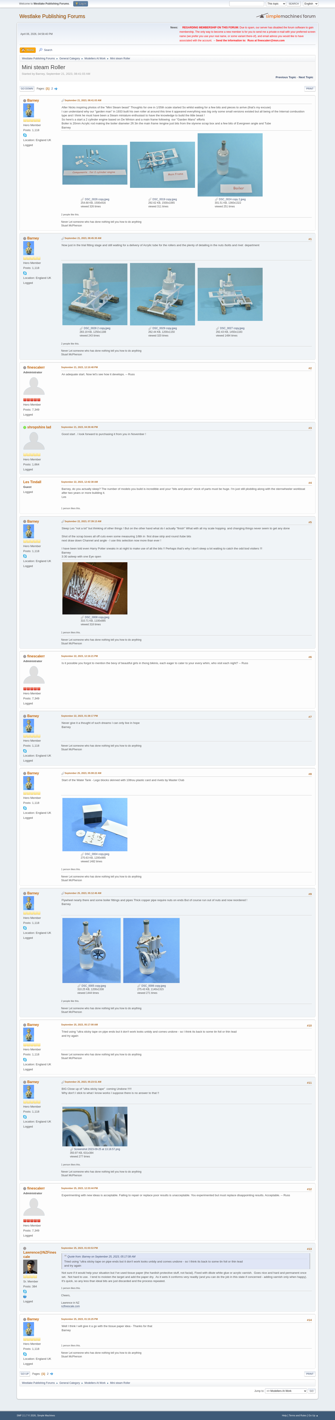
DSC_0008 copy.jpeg (95, 617)
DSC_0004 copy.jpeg (95, 854)
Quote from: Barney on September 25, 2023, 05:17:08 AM (101, 1256)
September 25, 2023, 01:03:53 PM (79, 1248)
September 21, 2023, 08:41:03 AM (83, 100)
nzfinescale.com (70, 1306)
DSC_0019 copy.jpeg (162, 199)
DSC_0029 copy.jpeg (162, 328)
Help (284, 1415)
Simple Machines (46, 1415)
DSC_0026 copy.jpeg (95, 199)
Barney (33, 100)
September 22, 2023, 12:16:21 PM (79, 656)
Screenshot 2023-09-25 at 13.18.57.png (95, 1149)
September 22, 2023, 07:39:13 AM (83, 521)
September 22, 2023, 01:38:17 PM (79, 716)
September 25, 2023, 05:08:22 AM (83, 773)
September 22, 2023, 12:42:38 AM (79, 482)
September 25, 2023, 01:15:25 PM (79, 1319)
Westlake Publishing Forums (52, 16)
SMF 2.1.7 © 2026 (26, 1415)
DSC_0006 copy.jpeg (151, 985)
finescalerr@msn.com (271, 40)
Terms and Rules (297, 1415)
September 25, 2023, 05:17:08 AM (79, 1024)
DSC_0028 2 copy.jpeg (95, 328)
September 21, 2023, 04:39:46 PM (79, 427)
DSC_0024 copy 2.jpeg (230, 199)
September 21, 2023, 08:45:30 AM (83, 238)
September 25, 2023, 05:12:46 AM (83, 893)
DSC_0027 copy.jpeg (230, 328)
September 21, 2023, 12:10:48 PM (79, 367)
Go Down (27, 88)
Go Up (25, 1374)
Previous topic (286, 77)
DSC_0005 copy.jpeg (91, 985)
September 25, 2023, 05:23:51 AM (83, 1081)
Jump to (259, 1390)
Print (310, 88)
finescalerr (36, 367)
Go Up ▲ (313, 1415)
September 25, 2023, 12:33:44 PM (79, 1188)
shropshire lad (39, 427)
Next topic (306, 77)
